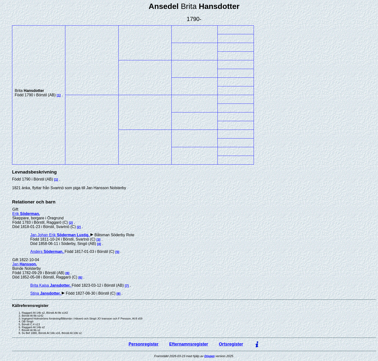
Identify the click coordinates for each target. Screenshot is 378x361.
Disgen (209, 356)
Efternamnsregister (188, 344)
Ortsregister (231, 344)
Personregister (143, 344)
